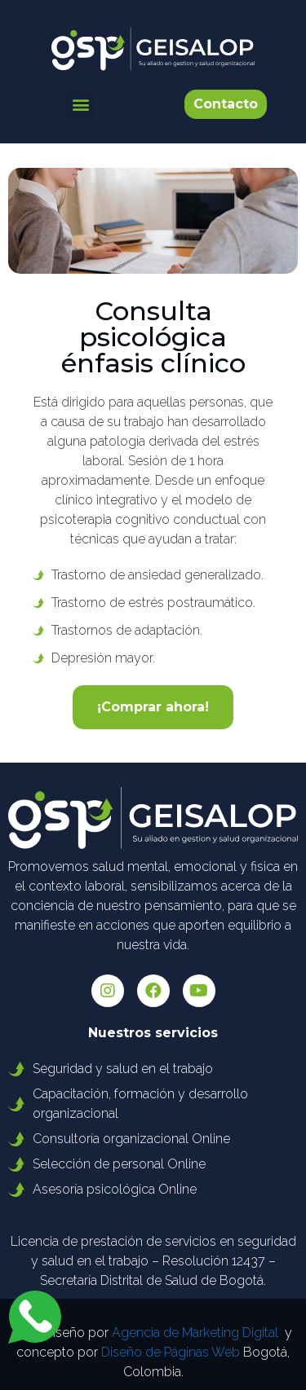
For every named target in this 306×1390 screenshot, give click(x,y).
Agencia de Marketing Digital (195, 1332)
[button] (80, 104)
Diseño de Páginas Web (170, 1352)
